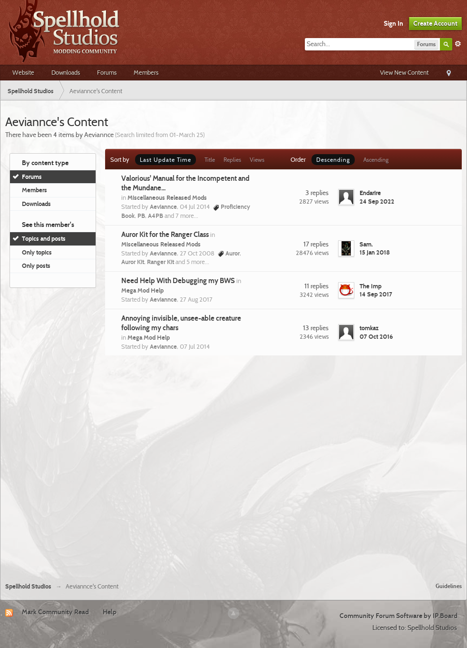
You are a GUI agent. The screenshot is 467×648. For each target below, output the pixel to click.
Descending (333, 159)
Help (110, 612)
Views (257, 159)
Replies (232, 159)
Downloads (65, 72)
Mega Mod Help (142, 290)
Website (23, 72)
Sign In (393, 23)
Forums (107, 72)
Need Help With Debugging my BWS (178, 280)
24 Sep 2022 (377, 201)
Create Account (435, 23)
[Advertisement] (103, 467)
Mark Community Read (55, 612)
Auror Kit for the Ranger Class (165, 234)
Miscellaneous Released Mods (167, 197)
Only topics (37, 252)
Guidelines (449, 585)
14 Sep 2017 (376, 294)
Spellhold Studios (28, 586)
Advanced (458, 44)
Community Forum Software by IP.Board (398, 615)
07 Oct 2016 (376, 336)
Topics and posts (44, 238)
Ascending (376, 159)
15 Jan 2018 (375, 252)
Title (209, 159)
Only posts (36, 265)
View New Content (404, 72)
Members (146, 72)
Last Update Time (165, 159)
